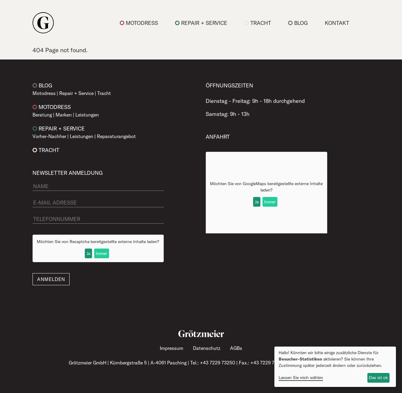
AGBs (236, 348)
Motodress (139, 22)
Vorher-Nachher (49, 136)
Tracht (257, 22)
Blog (298, 22)
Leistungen (87, 115)
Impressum (171, 348)
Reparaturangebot (116, 136)
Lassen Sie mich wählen (301, 377)
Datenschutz (206, 348)
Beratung (42, 115)
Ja (88, 253)
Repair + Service (201, 22)
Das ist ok (378, 377)
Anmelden (51, 279)
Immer (101, 253)
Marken (64, 115)
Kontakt (337, 22)
